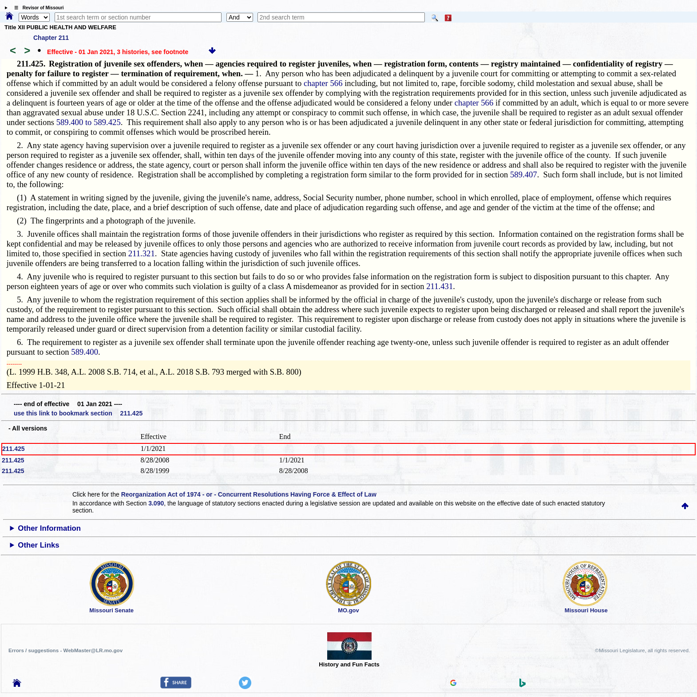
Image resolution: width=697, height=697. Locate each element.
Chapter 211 (51, 37)
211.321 (141, 253)
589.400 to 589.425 (88, 122)
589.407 (523, 174)
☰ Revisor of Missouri (37, 7)
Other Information (49, 528)
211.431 (439, 286)
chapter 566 (323, 83)
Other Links (38, 545)
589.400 (84, 351)
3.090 (156, 503)
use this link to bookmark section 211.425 (78, 413)
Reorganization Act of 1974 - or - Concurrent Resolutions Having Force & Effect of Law (248, 494)
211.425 (13, 448)
